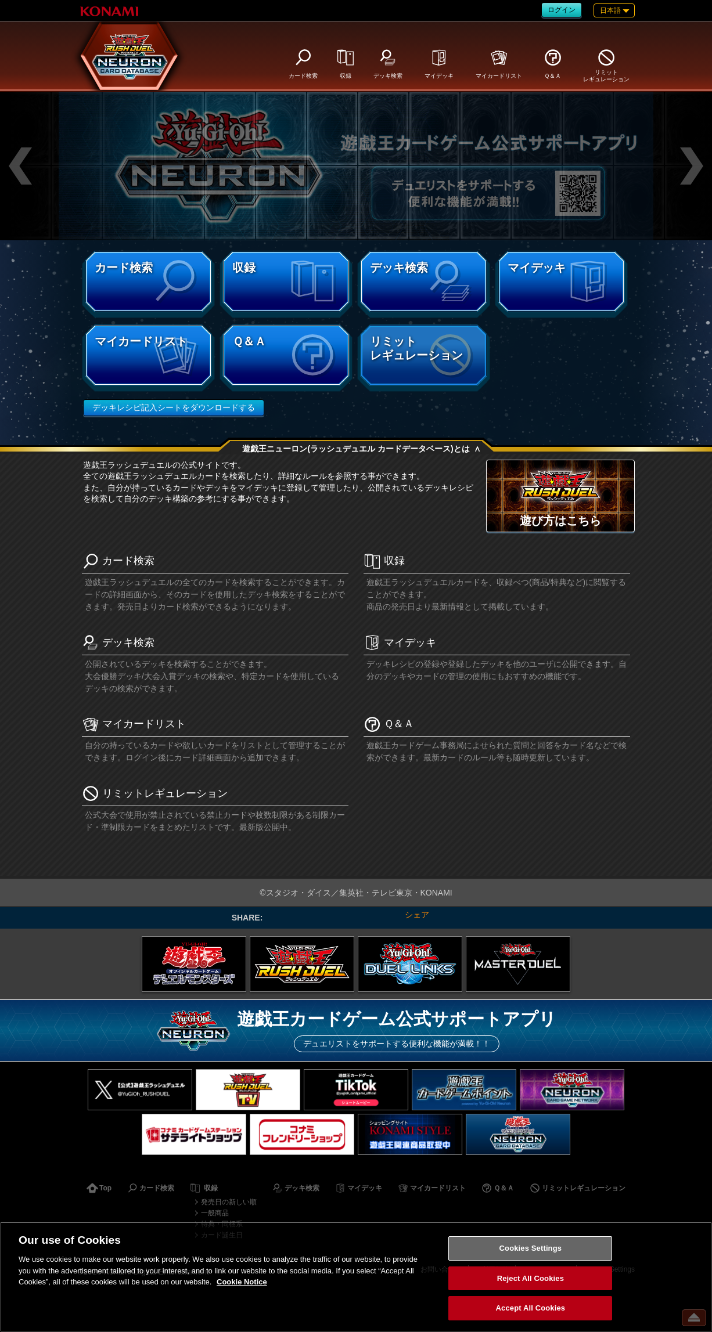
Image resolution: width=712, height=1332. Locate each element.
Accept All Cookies (531, 1308)
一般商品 (215, 1213)
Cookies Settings (530, 1248)
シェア (417, 914)
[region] (356, 1277)
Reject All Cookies (530, 1278)
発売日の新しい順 (229, 1202)
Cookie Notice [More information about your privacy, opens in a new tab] (242, 1281)
